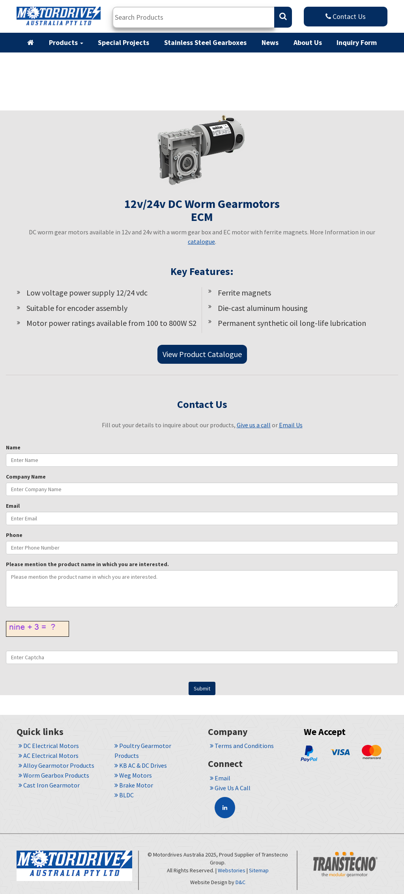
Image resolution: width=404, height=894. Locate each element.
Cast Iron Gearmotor (49, 785)
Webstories (231, 870)
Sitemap (259, 870)
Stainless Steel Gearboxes (205, 42)
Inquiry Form (357, 42)
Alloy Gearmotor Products (56, 765)
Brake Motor (133, 785)
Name (13, 447)
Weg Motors (133, 775)
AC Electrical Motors (49, 755)
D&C (240, 882)
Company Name (26, 476)
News (270, 42)
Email (13, 505)
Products (66, 42)
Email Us (291, 425)
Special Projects (123, 42)
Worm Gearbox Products (54, 775)
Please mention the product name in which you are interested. (87, 564)
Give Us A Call (230, 788)
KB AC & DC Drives (140, 765)
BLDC (124, 795)
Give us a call (254, 425)
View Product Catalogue (202, 354)
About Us (308, 42)
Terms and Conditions (242, 746)
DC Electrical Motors (49, 746)
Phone (14, 535)
